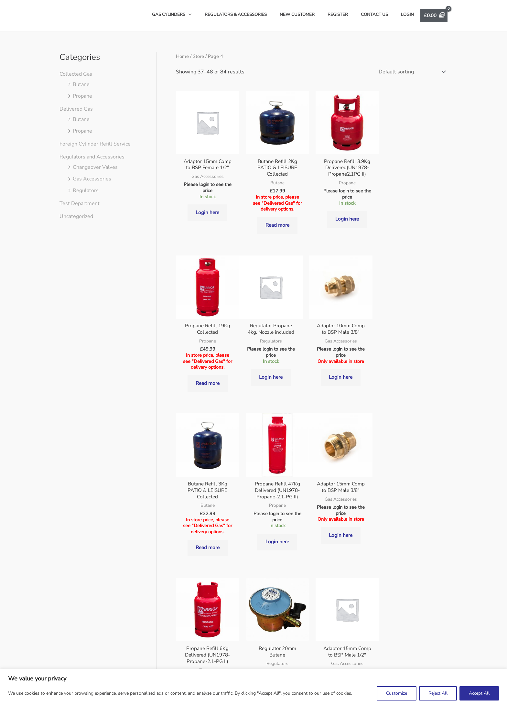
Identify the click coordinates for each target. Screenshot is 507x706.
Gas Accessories (92, 178)
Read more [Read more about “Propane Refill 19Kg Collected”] (415, 218)
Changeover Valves (95, 167)
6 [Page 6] (274, 592)
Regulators (86, 190)
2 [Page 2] (213, 592)
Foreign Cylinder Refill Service (95, 143)
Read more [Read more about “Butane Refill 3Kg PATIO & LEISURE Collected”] (346, 390)
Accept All (479, 693)
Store (198, 56)
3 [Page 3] (228, 592)
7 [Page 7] (289, 592)
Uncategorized (76, 216)
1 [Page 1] (198, 592)
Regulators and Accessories (91, 156)
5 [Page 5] (259, 592)
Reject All (438, 693)
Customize (396, 693)
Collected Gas (75, 74)
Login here (207, 218)
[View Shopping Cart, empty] (433, 15)
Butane (81, 84)
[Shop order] (410, 71)
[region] (253, 687)
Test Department (79, 203)
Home (182, 56)
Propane (82, 96)
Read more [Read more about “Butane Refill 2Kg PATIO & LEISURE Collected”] (277, 224)
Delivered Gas (76, 109)
